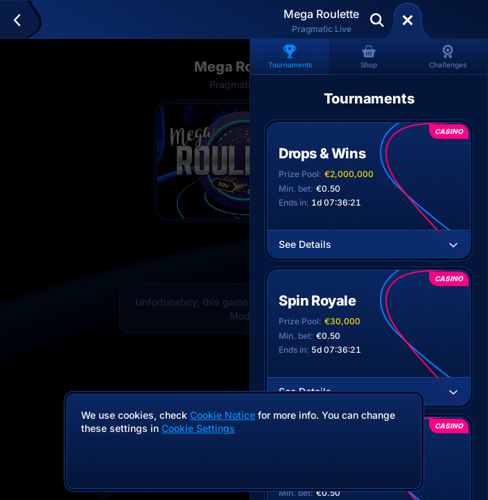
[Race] (407, 20)
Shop (368, 56)
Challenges (448, 56)
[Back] (23, 20)
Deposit (452, 20)
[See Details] (453, 244)
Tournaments (290, 56)
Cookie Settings (198, 428)
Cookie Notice (222, 415)
